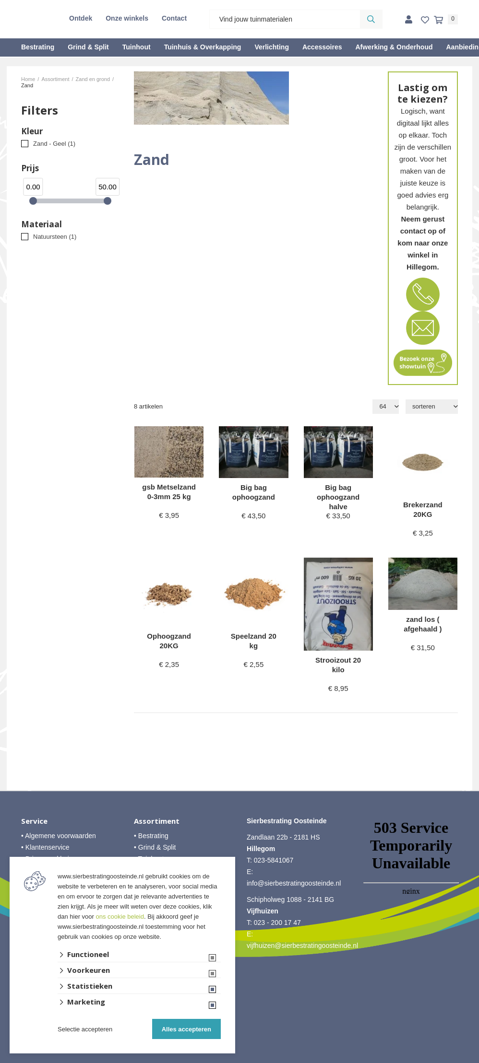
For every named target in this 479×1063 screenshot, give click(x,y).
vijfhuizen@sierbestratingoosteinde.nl (302, 945)
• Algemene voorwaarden (58, 836)
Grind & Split (88, 47)
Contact (174, 18)
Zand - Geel (54, 143)
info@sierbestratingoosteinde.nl (294, 883)
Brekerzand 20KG (423, 509)
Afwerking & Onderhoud (393, 47)
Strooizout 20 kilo (338, 665)
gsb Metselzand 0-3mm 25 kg (169, 492)
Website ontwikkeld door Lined (239, 1059)
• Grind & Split (155, 847)
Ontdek (80, 18)
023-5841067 (274, 860)
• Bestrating (151, 836)
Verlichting (271, 47)
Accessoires (322, 47)
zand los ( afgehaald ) (423, 624)
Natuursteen (54, 236)
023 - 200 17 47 (277, 922)
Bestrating (37, 47)
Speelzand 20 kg (253, 641)
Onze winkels (127, 18)
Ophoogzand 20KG (169, 641)
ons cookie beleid (120, 916)
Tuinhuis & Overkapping (202, 47)
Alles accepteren (186, 1029)
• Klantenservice (45, 847)
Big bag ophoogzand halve (338, 497)
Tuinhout (136, 47)
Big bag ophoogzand (253, 492)
